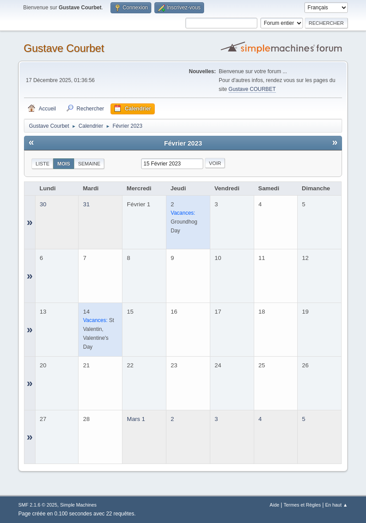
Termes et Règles (302, 504)
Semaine (89, 163)
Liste (42, 163)
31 (86, 204)
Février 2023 (183, 143)
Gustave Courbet (64, 48)
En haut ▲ (336, 504)
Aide (274, 504)
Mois (63, 163)
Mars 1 (136, 419)
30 (43, 204)
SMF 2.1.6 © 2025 (37, 504)
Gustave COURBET (252, 89)
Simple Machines (78, 504)
